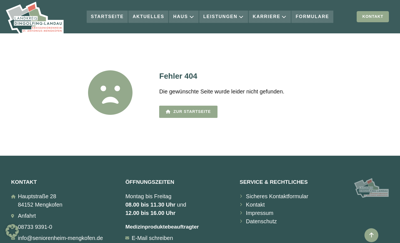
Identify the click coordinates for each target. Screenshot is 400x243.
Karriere (270, 16)
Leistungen (223, 16)
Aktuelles (148, 16)
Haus (183, 16)
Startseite (107, 16)
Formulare (312, 16)
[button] (12, 231)
